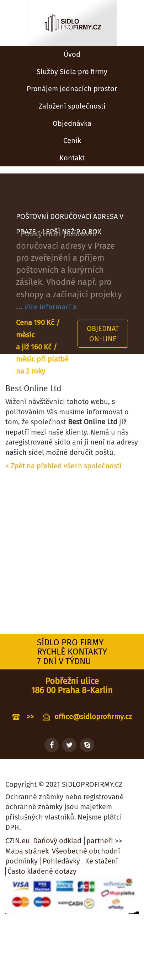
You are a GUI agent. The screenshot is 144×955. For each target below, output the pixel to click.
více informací (51, 307)
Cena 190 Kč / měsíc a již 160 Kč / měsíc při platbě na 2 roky (42, 346)
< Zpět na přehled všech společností (63, 466)
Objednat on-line (103, 333)
